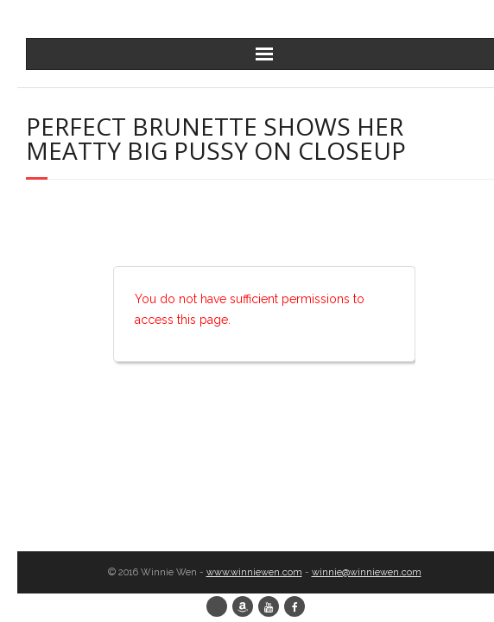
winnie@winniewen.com (366, 572)
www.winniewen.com (254, 572)
